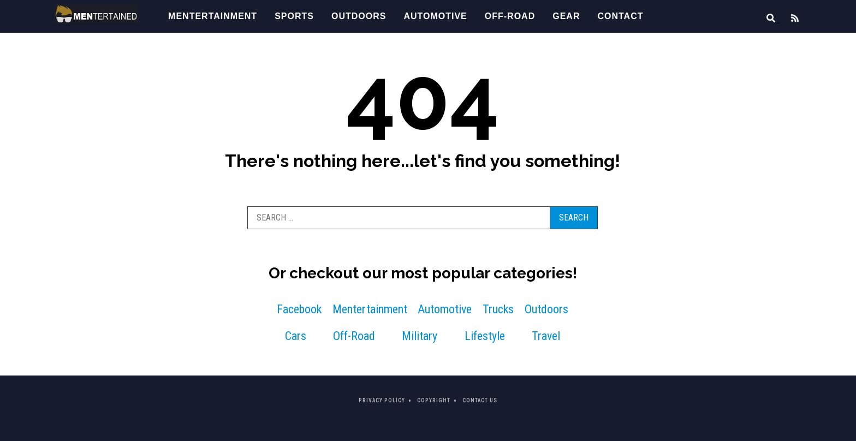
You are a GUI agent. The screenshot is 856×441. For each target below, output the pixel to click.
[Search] (768, 19)
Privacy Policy (382, 400)
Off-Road (510, 16)
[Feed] (790, 19)
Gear (566, 16)
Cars (295, 336)
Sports (294, 16)
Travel (546, 336)
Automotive (435, 16)
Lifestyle (485, 336)
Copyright (433, 400)
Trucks (498, 309)
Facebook (299, 309)
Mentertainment (212, 16)
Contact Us (479, 400)
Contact (620, 16)
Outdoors (358, 16)
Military (419, 336)
